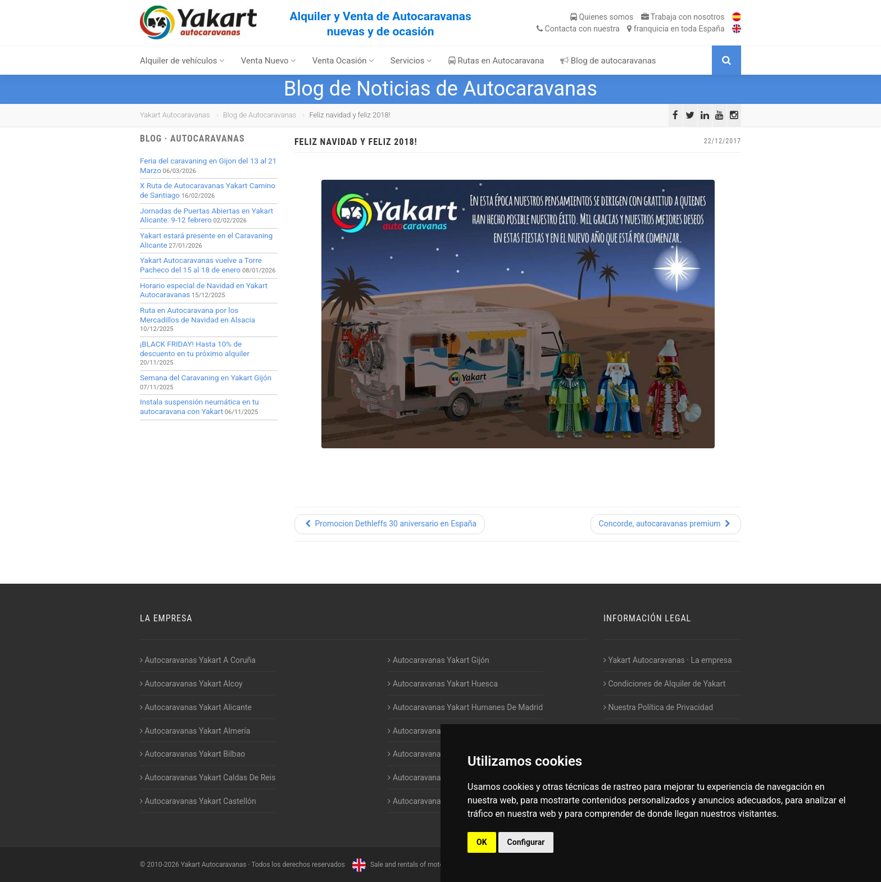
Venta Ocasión (343, 61)
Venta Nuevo (269, 61)
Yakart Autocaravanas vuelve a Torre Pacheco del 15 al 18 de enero (201, 265)
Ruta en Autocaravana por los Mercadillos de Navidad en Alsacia (197, 315)
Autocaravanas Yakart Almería (195, 730)
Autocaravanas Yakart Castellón (198, 801)
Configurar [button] (526, 842)
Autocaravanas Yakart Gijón (438, 660)
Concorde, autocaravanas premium (666, 523)
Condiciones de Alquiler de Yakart (664, 683)
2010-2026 (163, 865)
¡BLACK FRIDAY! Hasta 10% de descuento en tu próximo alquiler (194, 349)
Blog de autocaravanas (608, 61)
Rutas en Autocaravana (496, 61)
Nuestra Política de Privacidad (658, 707)
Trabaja (683, 16)
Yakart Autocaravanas (175, 115)
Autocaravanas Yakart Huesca (443, 683)
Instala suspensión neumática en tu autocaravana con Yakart (199, 407)
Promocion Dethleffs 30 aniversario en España (389, 523)
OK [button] (481, 842)
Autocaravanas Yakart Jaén (438, 730)
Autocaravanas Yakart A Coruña (198, 660)
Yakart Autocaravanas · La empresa (667, 660)
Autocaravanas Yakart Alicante (196, 707)
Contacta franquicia (630, 28)
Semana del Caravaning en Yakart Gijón (205, 378)
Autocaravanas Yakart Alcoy (191, 683)
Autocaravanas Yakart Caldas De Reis (207, 777)
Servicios (411, 61)
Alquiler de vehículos (182, 61)
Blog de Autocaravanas (260, 115)
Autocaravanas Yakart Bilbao (192, 753)
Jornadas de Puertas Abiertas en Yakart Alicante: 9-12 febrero (206, 216)
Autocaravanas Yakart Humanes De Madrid (465, 707)
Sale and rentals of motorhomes (407, 865)
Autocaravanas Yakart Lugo (438, 753)
